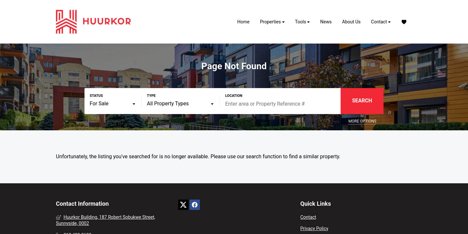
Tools (302, 22)
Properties (272, 22)
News (326, 21)
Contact (381, 22)
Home (243, 21)
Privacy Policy (314, 228)
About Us (351, 21)
